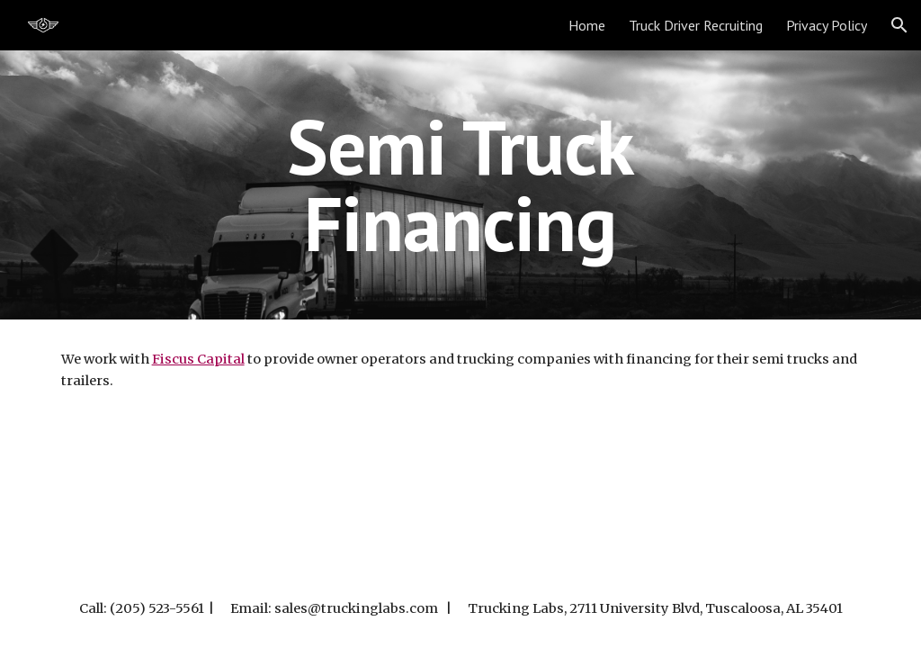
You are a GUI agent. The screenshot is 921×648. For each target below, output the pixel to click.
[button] (899, 25)
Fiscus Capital (198, 359)
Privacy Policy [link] (826, 25)
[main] (460, 185)
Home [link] (586, 25)
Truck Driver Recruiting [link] (696, 25)
